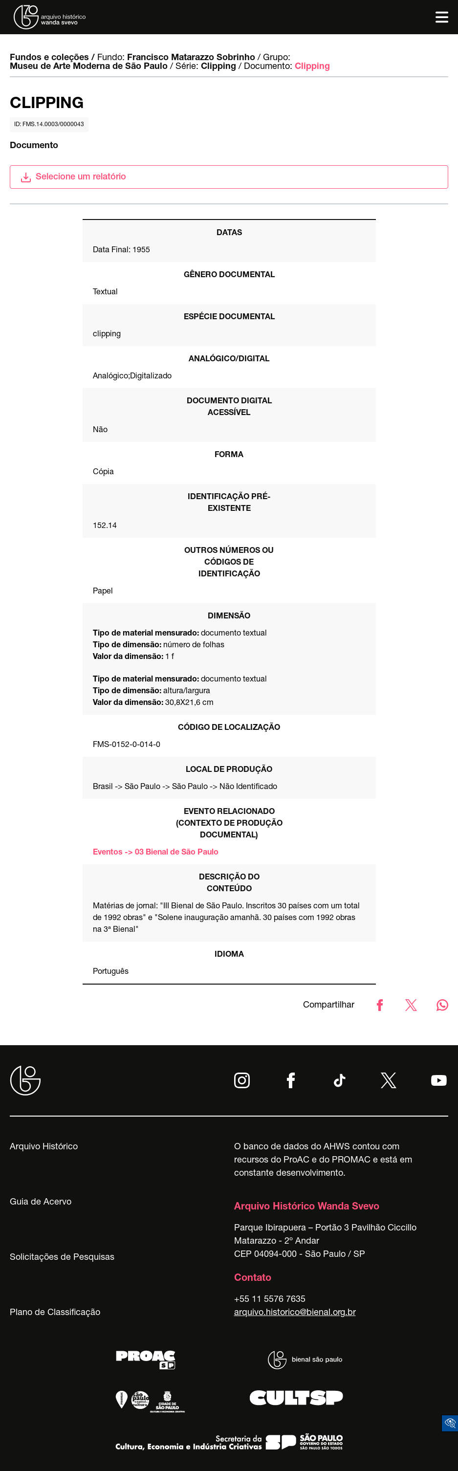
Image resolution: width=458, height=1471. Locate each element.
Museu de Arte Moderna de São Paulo (89, 67)
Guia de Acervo (40, 1202)
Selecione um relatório (73, 177)
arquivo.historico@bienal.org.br (295, 1313)
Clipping (218, 67)
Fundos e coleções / (52, 58)
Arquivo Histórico (44, 1147)
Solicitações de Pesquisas (62, 1257)
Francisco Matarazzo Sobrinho (191, 58)
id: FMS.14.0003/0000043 (49, 125)
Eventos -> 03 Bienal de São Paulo (155, 853)
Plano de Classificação (55, 1313)
